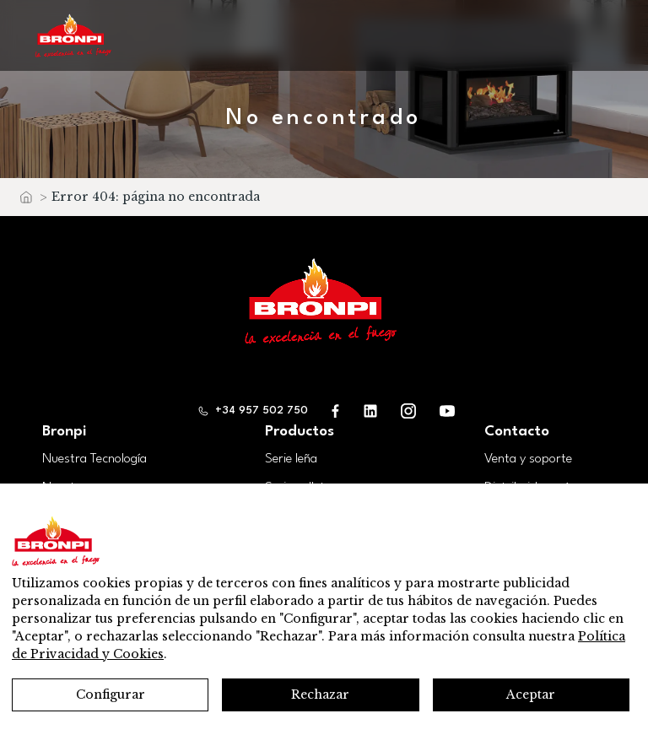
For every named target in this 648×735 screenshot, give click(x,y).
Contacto (516, 431)
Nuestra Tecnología (94, 459)
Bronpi (64, 431)
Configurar (110, 694)
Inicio (25, 201)
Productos (299, 431)
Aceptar (530, 694)
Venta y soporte (528, 459)
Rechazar (320, 694)
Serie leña (291, 459)
